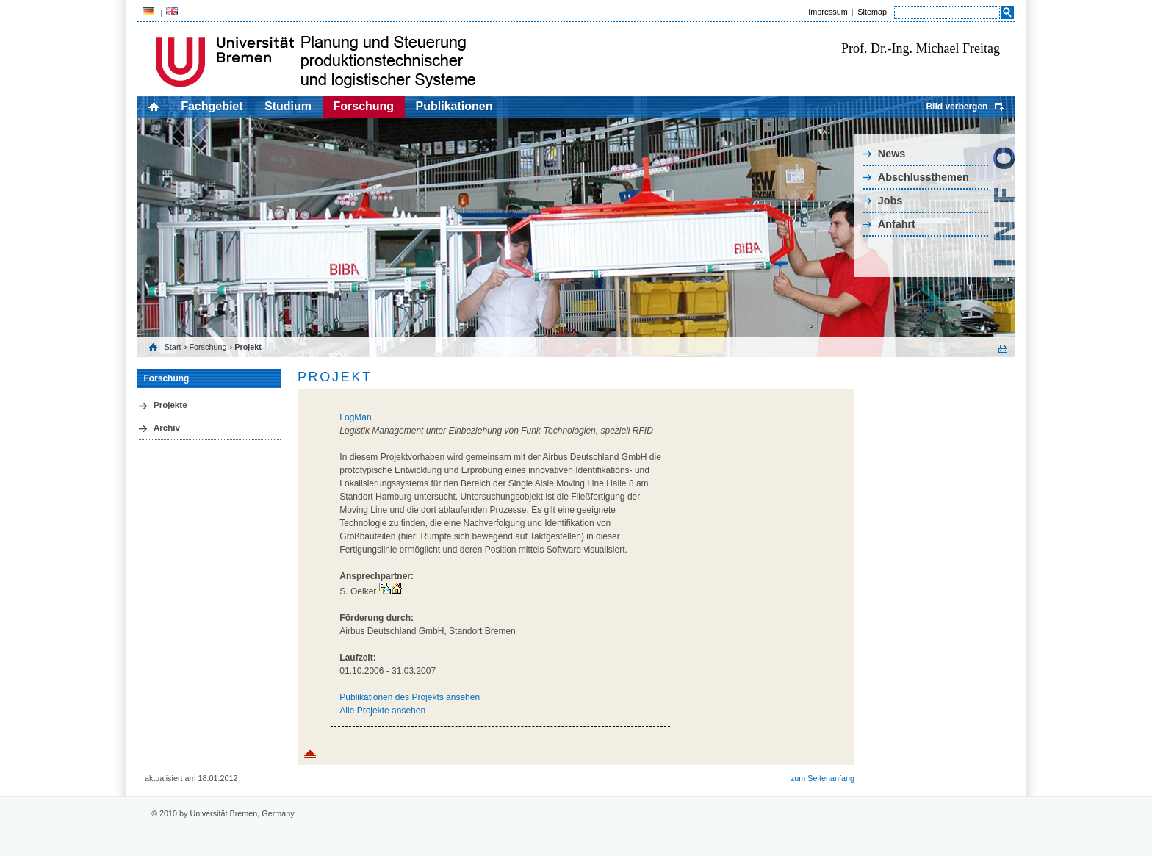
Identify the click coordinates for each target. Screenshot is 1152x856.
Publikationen (454, 106)
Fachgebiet (211, 106)
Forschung (363, 106)
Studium (288, 106)
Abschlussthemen (923, 177)
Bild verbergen (956, 106)
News (892, 153)
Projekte (170, 404)
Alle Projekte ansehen (382, 710)
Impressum (827, 11)
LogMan (355, 417)
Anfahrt (896, 224)
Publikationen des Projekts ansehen (409, 697)
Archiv (167, 427)
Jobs (890, 200)
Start (173, 346)
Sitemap (872, 11)
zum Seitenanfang (822, 778)
